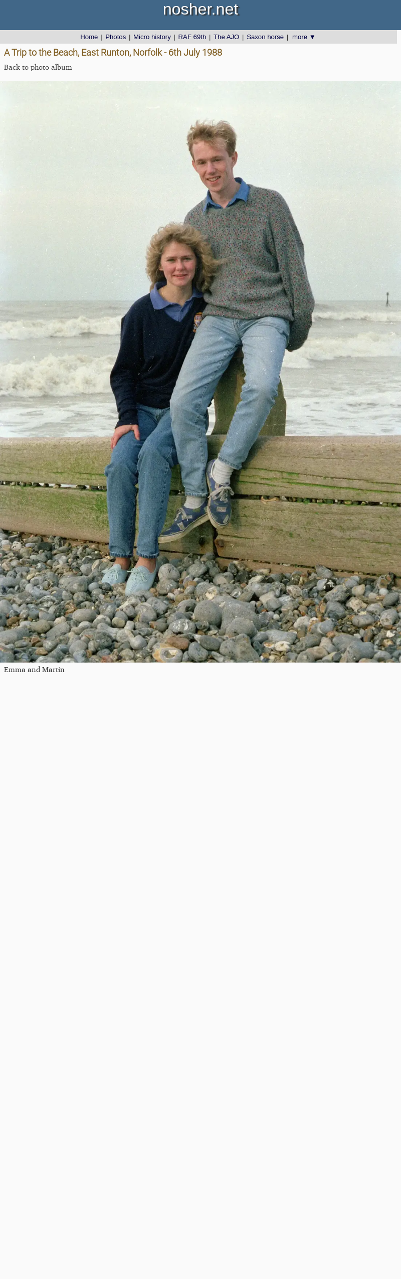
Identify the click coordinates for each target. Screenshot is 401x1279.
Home (89, 37)
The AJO (226, 37)
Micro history (152, 37)
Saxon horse (265, 37)
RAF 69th (192, 37)
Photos (115, 37)
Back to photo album (38, 67)
